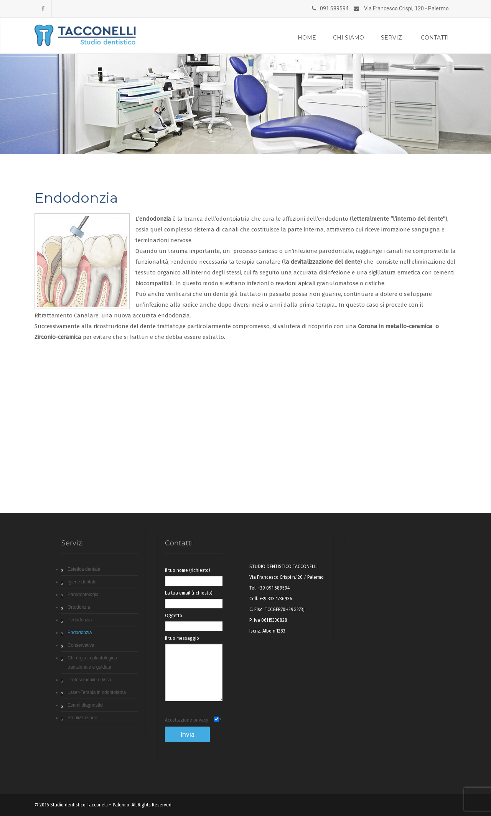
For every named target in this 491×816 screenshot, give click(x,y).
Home (307, 37)
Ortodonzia (79, 607)
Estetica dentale (84, 569)
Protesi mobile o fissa (89, 679)
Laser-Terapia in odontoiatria (97, 692)
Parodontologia (83, 594)
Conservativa (81, 645)
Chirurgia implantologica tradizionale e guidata (92, 662)
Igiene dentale (82, 582)
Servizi (392, 37)
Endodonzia (80, 632)
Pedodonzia (80, 620)
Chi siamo (348, 37)
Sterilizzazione (82, 717)
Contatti (435, 37)
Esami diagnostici (85, 705)
